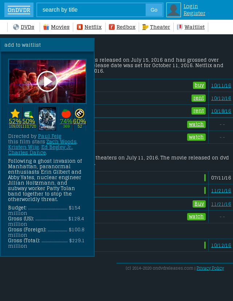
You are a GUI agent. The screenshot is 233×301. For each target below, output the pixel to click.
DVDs (23, 26)
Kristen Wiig (23, 147)
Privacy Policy (210, 268)
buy (199, 85)
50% (28, 121)
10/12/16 (221, 98)
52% (15, 121)
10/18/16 (221, 111)
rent (198, 98)
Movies (56, 26)
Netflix (89, 26)
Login (190, 6)
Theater (156, 26)
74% (66, 121)
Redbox (122, 26)
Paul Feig (49, 136)
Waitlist (191, 26)
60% (79, 121)
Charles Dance (27, 152)
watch (196, 124)
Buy (199, 204)
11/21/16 (221, 190)
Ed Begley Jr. (56, 147)
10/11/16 (221, 85)
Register (194, 13)
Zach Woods (61, 142)
